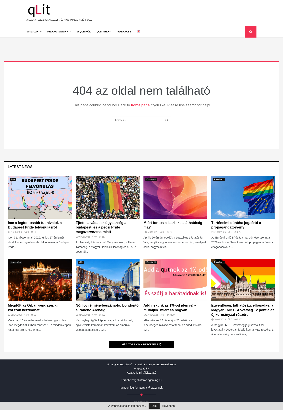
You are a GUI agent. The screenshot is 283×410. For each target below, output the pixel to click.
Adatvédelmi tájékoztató (141, 372)
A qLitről (84, 31)
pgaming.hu (155, 380)
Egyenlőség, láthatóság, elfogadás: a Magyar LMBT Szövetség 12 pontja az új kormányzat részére (242, 310)
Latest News (20, 167)
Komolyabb (151, 179)
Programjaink (57, 31)
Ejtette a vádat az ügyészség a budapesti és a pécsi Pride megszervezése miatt (101, 227)
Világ (81, 262)
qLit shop (103, 31)
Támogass (123, 31)
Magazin (33, 31)
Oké (154, 405)
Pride (13, 179)
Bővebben (168, 405)
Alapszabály (141, 368)
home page (140, 105)
